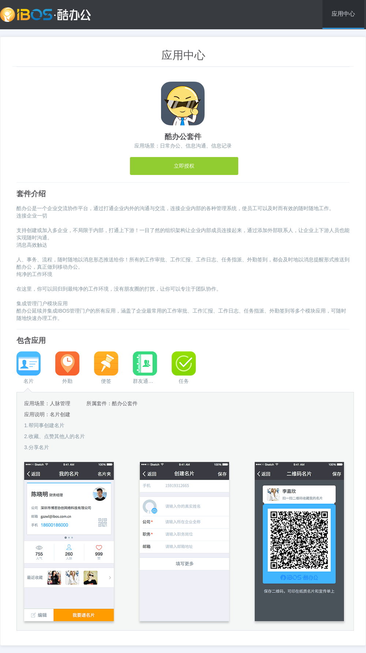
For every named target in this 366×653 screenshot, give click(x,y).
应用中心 (343, 14)
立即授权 (184, 166)
